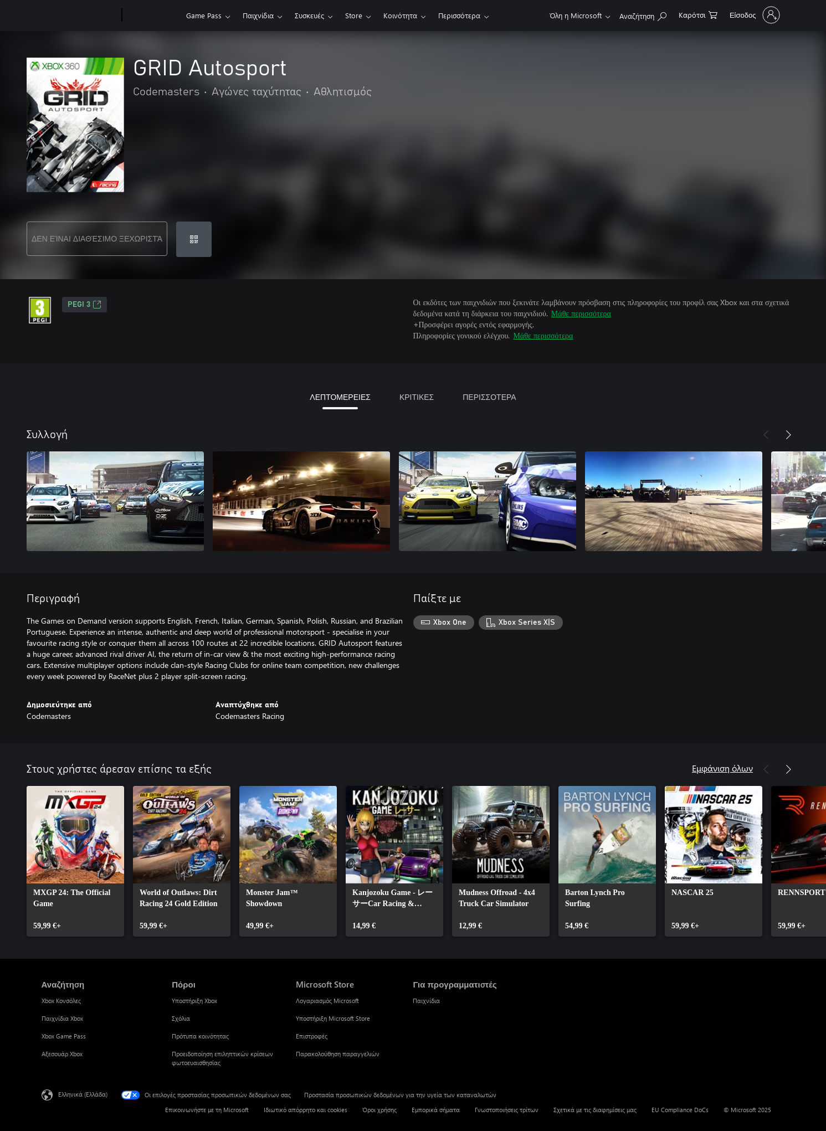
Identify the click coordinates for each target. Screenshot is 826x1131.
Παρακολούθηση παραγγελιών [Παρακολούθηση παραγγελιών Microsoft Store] (337, 1053)
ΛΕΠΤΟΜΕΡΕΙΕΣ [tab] (340, 397)
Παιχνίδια (258, 15)
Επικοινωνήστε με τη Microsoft (207, 1109)
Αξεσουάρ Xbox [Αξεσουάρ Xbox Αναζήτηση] (62, 1053)
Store (353, 15)
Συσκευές (309, 15)
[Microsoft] (79, 15)
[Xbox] (152, 15)
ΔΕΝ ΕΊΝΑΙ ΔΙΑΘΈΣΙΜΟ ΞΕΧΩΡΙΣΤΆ (97, 238)
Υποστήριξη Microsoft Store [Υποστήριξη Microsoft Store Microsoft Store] (333, 1018)
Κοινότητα (400, 15)
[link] (75, 861)
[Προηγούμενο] (766, 435)
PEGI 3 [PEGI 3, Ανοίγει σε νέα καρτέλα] (84, 304)
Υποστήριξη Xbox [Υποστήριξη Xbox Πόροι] (194, 1000)
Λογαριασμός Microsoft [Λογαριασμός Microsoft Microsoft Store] (327, 1000)
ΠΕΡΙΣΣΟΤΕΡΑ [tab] (489, 397)
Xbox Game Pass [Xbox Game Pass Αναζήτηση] (64, 1036)
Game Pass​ (204, 15)
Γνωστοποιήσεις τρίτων (506, 1109)
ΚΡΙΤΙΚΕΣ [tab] (416, 397)
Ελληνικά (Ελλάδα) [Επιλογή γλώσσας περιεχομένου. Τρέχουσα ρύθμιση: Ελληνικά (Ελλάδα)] (82, 1094)
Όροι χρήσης (379, 1109)
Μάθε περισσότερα (581, 313)
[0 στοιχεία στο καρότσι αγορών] (698, 14)
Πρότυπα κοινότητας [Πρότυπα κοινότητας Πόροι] (200, 1036)
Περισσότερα (459, 15)
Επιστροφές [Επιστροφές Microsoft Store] (311, 1036)
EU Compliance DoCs (680, 1109)
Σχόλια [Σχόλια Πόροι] (181, 1018)
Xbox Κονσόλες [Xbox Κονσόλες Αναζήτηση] (61, 1000)
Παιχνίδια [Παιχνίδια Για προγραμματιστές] (426, 1000)
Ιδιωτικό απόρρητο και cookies (305, 1109)
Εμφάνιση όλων (722, 768)
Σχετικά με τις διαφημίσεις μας (595, 1109)
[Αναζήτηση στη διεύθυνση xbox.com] (642, 14)
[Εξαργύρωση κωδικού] (194, 239)
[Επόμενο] (788, 435)
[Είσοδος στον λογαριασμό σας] (754, 15)
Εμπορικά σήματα (436, 1109)
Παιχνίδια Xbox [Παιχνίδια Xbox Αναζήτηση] (62, 1018)
